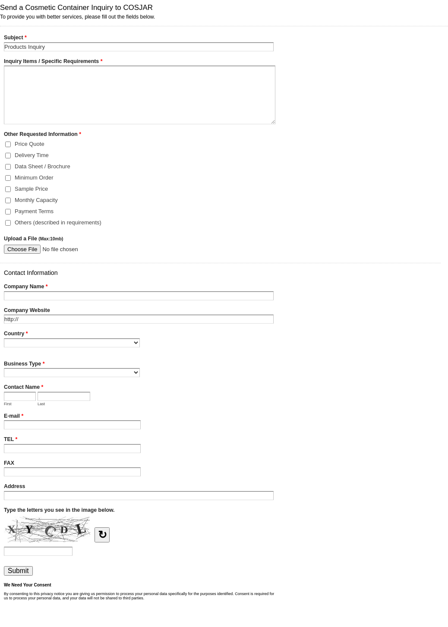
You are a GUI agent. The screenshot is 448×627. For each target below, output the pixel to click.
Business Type (24, 365)
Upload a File (33, 239)
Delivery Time (32, 155)
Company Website (27, 310)
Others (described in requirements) (58, 222)
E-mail (13, 417)
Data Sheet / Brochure (42, 166)
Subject (15, 38)
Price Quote (29, 144)
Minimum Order (34, 177)
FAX (9, 463)
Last (41, 404)
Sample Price (31, 189)
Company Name (26, 287)
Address (14, 486)
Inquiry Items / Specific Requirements (53, 62)
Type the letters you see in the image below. (59, 510)
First (8, 404)
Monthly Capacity (36, 200)
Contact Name (23, 388)
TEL (10, 440)
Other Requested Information (42, 135)
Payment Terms (34, 211)
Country (16, 334)
